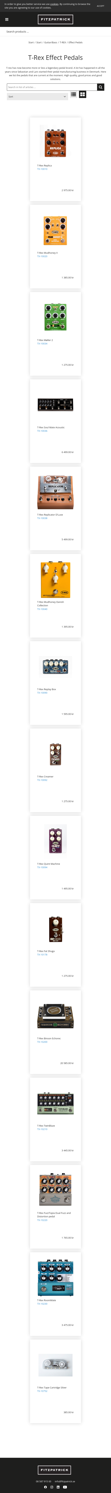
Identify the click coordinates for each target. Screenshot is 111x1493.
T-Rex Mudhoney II (47, 252)
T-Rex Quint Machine (48, 863)
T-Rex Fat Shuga (46, 951)
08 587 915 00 (43, 1481)
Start (31, 42)
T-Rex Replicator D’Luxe (50, 514)
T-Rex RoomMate (46, 1300)
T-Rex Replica (44, 165)
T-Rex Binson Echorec (49, 1038)
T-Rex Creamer (45, 776)
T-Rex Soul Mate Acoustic (51, 427)
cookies (54, 4)
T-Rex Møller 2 (45, 340)
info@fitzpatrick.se (65, 1481)
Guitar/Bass (50, 42)
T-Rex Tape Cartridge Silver (52, 1387)
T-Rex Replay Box (46, 689)
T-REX (63, 42)
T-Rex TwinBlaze (46, 1125)
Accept (100, 6)
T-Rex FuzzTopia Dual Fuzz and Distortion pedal (54, 1214)
